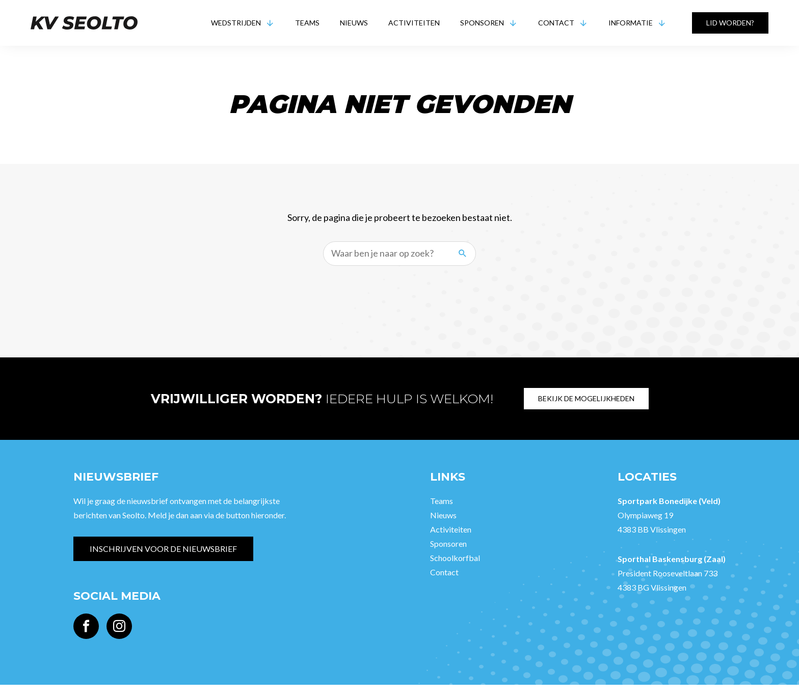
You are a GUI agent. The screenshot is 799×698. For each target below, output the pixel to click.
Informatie (630, 22)
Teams (307, 22)
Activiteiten (414, 22)
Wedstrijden (236, 22)
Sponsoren (482, 22)
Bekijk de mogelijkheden (586, 398)
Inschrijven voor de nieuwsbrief (163, 548)
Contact (556, 22)
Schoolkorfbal (455, 558)
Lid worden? (730, 22)
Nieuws (354, 22)
